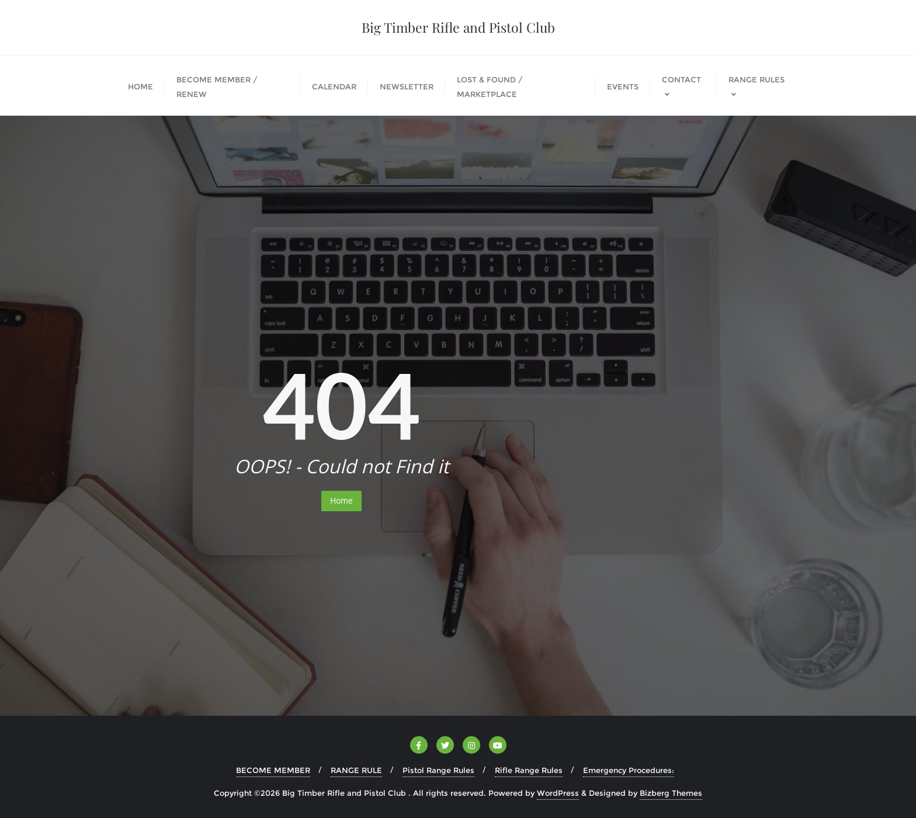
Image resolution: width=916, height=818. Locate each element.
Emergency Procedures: (628, 770)
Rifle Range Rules (529, 770)
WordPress (558, 793)
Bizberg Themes (671, 793)
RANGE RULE (356, 770)
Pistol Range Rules (438, 770)
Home (341, 500)
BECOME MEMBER (273, 770)
